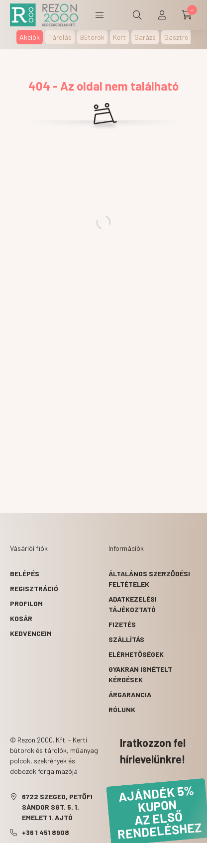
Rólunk (121, 709)
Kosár (21, 618)
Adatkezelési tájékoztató (132, 604)
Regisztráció (34, 588)
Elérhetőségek (136, 654)
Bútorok (92, 37)
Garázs (145, 37)
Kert (119, 37)
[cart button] (187, 15)
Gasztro (176, 37)
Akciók (29, 37)
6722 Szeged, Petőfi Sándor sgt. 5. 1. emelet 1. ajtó (57, 807)
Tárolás (60, 37)
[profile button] (162, 15)
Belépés (24, 573)
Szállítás (126, 639)
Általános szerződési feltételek (149, 578)
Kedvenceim (31, 633)
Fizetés (122, 624)
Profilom (26, 603)
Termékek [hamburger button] (100, 15)
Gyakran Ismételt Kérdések (140, 674)
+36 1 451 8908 (45, 832)
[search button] (137, 15)
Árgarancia (129, 694)
